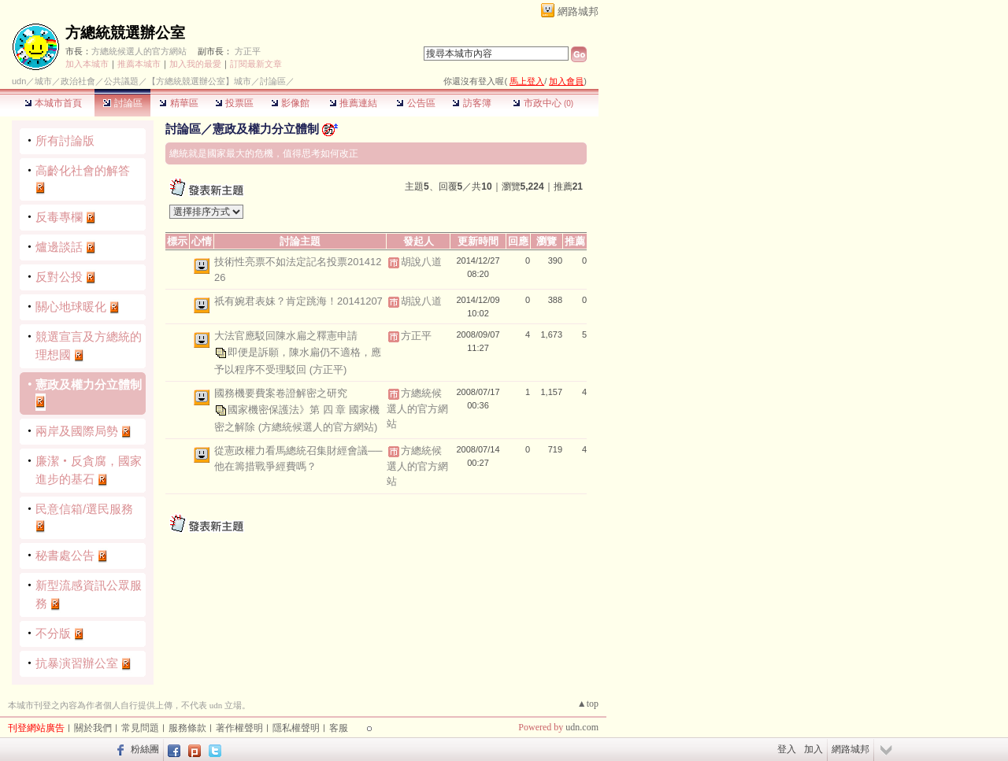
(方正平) (328, 369)
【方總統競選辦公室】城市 (199, 81)
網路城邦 (578, 11)
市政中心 (543, 103)
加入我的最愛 (195, 63)
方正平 (248, 51)
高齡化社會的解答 (82, 170)
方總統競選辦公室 (125, 32)
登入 (786, 749)
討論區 (122, 103)
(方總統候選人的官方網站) (318, 427)
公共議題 (121, 81)
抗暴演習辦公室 (76, 663)
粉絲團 (145, 749)
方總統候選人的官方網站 (139, 51)
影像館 (290, 103)
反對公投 (59, 276)
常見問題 (140, 727)
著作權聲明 (239, 727)
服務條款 (187, 727)
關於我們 (93, 727)
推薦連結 (353, 103)
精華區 (178, 103)
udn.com (581, 727)
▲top (587, 703)
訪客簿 (471, 103)
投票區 (234, 103)
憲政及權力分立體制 (88, 384)
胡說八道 (421, 262)
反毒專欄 (59, 216)
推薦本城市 (139, 63)
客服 (338, 727)
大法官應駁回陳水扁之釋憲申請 (286, 336)
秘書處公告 (64, 555)
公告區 (415, 103)
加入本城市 (87, 63)
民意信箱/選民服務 (84, 508)
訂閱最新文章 (256, 63)
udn (19, 81)
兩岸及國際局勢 (76, 431)
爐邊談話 (59, 246)
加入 (813, 749)
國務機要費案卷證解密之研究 (280, 393)
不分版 (53, 633)
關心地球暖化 (70, 306)
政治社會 (78, 81)
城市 (43, 81)
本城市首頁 (53, 103)
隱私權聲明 (296, 727)
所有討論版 (64, 140)
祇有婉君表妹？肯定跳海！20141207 (298, 301)
